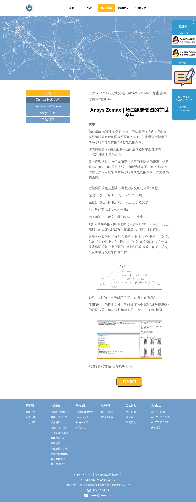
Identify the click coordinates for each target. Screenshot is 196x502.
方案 (48, 93)
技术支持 (140, 8)
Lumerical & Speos (47, 106)
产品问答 (47, 119)
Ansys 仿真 (48, 113)
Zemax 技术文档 (47, 99)
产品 (89, 8)
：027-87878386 (98, 490)
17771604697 (184, 110)
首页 (72, 8)
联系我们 (129, 381)
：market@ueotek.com (100, 495)
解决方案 (106, 8)
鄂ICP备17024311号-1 (103, 479)
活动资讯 (123, 8)
